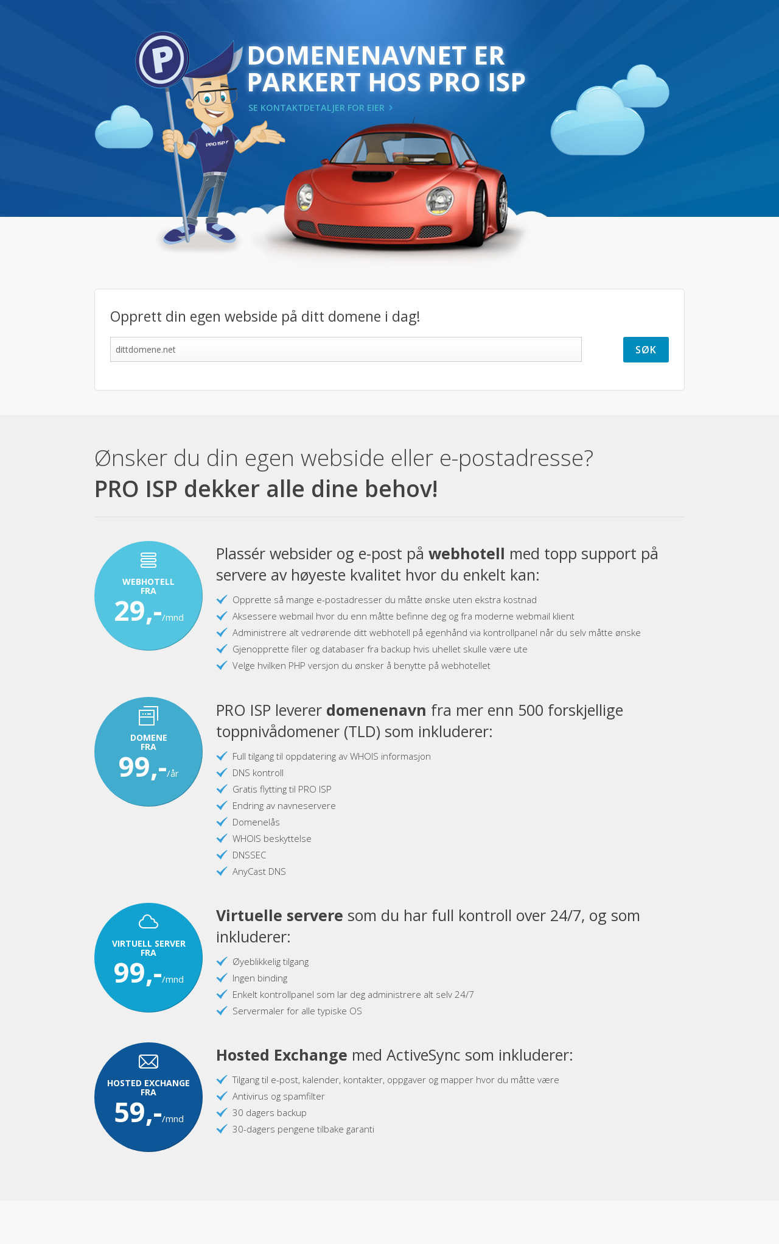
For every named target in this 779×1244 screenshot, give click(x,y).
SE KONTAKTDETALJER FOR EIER (316, 107)
